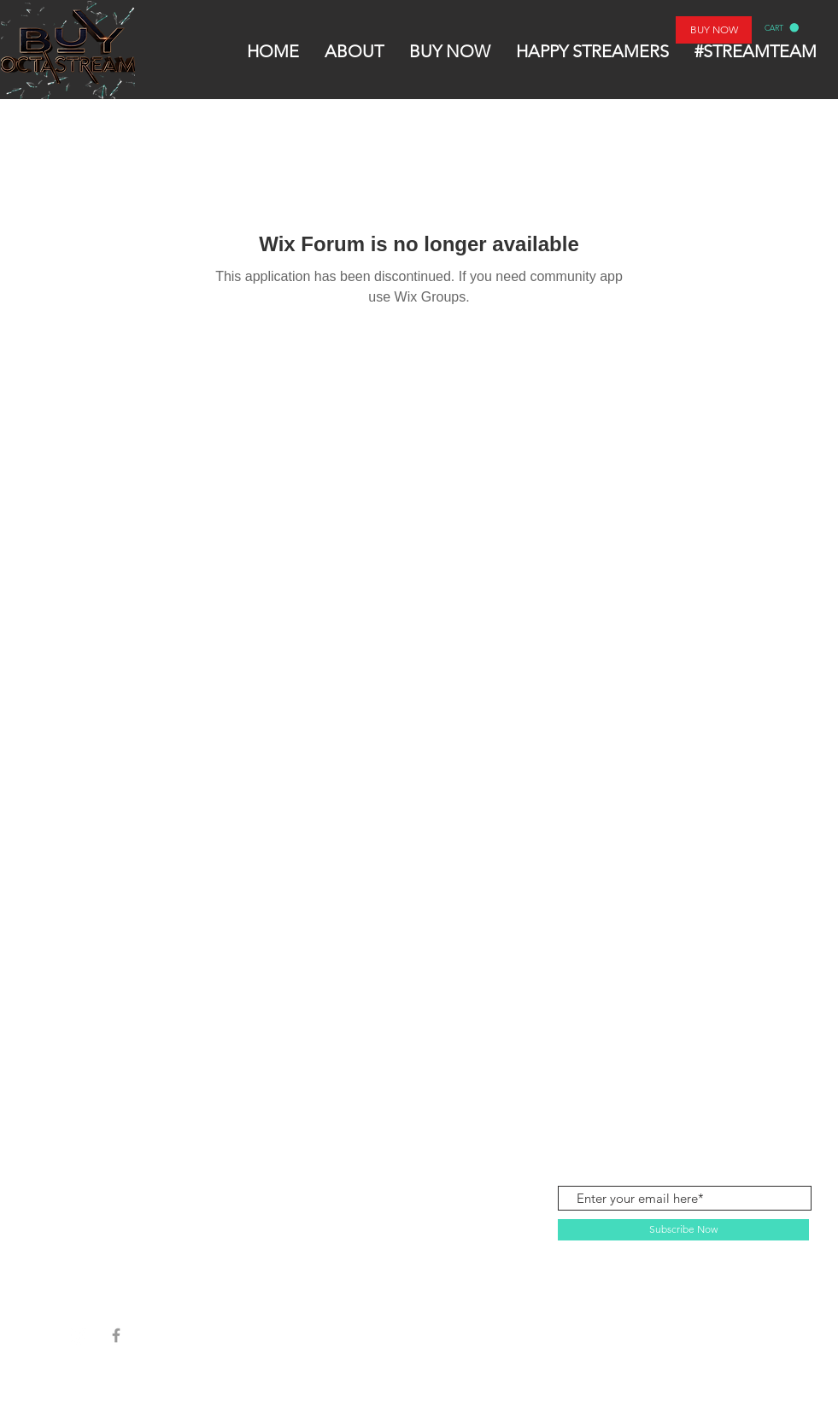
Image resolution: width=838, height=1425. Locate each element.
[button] (782, 27)
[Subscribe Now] (683, 1229)
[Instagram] (78, 1335)
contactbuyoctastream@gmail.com (713, 1105)
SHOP (91, 1106)
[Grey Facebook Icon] (116, 1335)
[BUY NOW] (714, 30)
